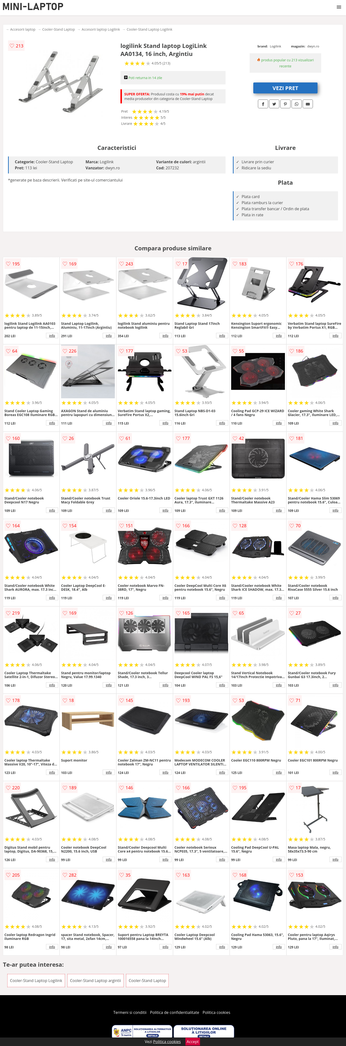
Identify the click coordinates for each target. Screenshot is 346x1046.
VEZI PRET (285, 87)
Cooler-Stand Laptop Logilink (150, 29)
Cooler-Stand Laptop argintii (95, 980)
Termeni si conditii (130, 1012)
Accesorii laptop (23, 29)
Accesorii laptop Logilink (101, 29)
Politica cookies (216, 1012)
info (52, 335)
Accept (193, 1041)
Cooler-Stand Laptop (58, 29)
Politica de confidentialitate (174, 1012)
